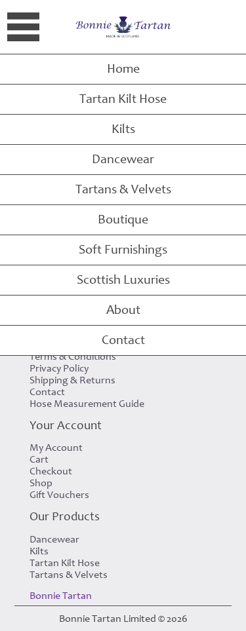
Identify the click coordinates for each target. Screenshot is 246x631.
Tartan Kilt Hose (123, 99)
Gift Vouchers (59, 495)
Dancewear (123, 159)
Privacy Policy (59, 368)
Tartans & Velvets (123, 189)
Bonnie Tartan (61, 596)
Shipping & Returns (72, 380)
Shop (41, 483)
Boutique (123, 219)
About (123, 310)
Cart (39, 459)
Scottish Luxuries (123, 280)
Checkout (51, 471)
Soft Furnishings (123, 249)
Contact (123, 340)
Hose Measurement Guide (87, 404)
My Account (56, 447)
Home (123, 69)
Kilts (123, 129)
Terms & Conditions (73, 356)
